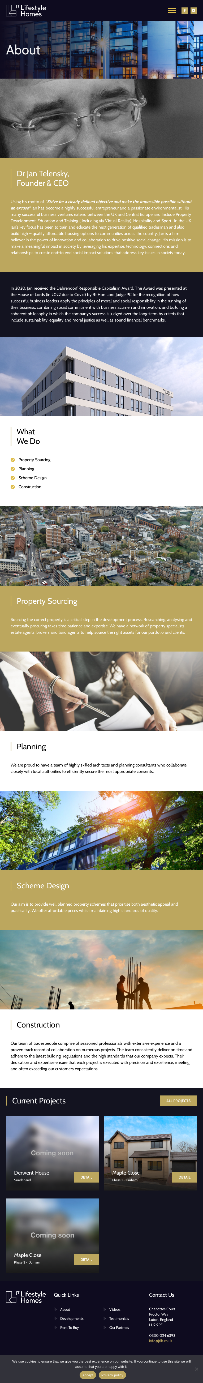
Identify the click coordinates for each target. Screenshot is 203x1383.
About (65, 1309)
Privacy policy (112, 1375)
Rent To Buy (69, 1327)
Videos (114, 1309)
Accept (87, 1375)
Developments (72, 1318)
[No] (196, 1369)
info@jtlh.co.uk (160, 1340)
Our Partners (119, 1327)
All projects (178, 1100)
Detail (86, 1177)
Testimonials (119, 1318)
